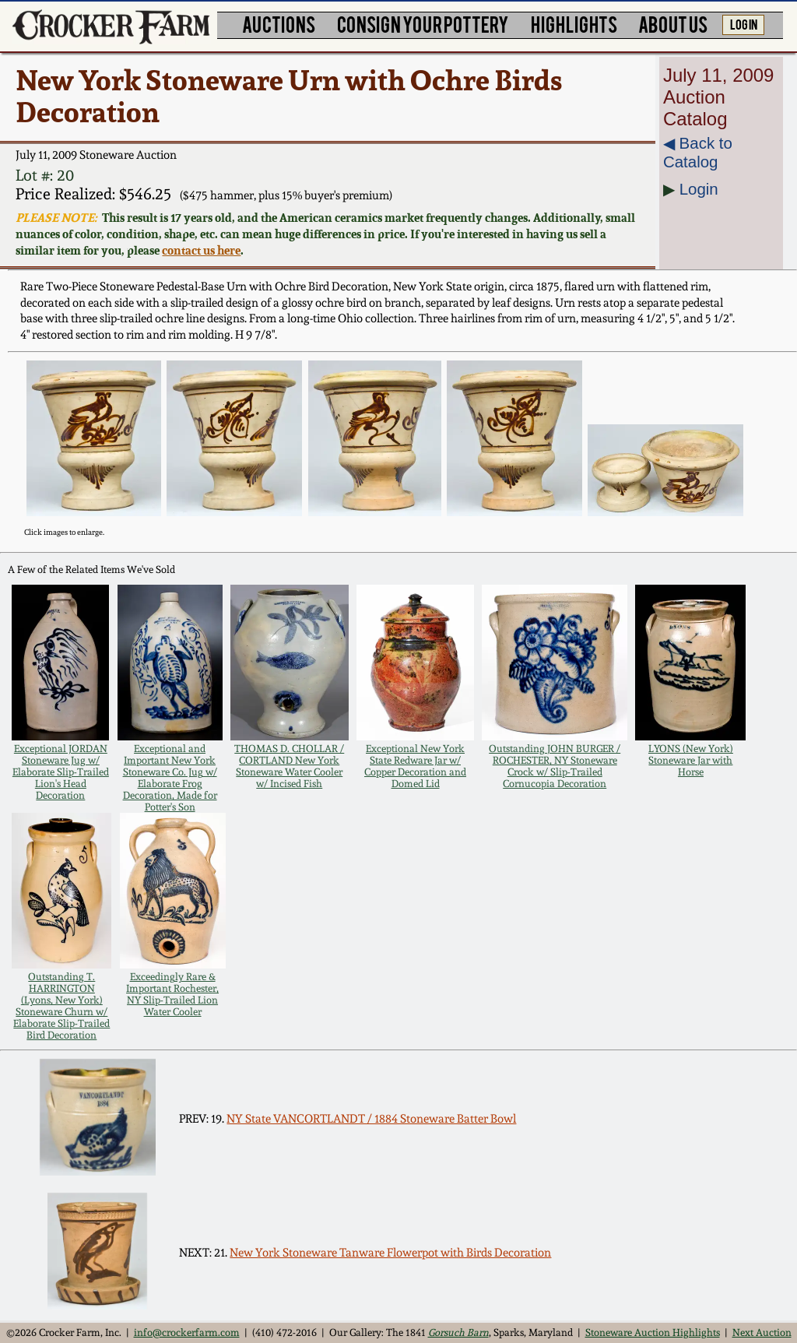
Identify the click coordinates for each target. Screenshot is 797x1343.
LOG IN (743, 23)
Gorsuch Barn (458, 1332)
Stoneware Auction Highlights (652, 1332)
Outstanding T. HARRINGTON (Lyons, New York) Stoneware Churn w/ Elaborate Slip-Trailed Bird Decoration (61, 1006)
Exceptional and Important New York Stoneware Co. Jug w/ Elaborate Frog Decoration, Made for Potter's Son (170, 778)
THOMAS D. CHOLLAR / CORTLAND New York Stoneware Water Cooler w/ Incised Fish (289, 766)
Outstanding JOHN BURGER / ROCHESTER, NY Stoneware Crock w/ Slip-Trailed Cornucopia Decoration (554, 766)
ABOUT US (672, 23)
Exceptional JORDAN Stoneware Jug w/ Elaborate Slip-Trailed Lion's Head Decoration (60, 772)
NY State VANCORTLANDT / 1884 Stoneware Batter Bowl (371, 1119)
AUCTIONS (278, 23)
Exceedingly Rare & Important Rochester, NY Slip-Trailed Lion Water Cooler (172, 994)
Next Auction (762, 1332)
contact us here (201, 250)
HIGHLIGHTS (574, 23)
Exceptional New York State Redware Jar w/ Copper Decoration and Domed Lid (415, 766)
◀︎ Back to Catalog (697, 152)
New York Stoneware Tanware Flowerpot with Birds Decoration (390, 1253)
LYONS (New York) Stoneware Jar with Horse (690, 760)
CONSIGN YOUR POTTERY (423, 23)
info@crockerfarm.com (187, 1332)
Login (698, 189)
